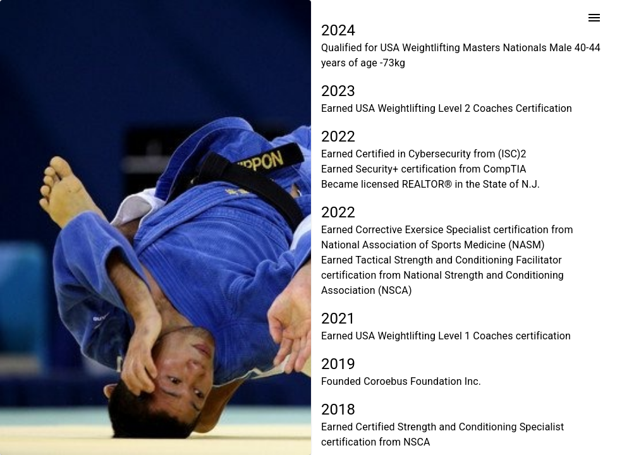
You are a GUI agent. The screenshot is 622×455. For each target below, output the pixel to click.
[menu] (594, 17)
